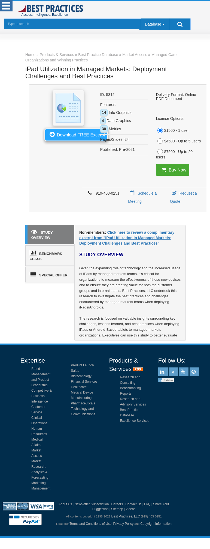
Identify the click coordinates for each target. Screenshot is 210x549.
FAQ (147, 504)
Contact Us (133, 504)
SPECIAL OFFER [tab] (49, 274)
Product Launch (82, 365)
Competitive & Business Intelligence (41, 396)
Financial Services (84, 381)
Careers (117, 504)
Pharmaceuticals (83, 403)
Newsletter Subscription (91, 504)
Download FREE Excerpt (76, 134)
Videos (130, 509)
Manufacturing (81, 398)
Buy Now (172, 170)
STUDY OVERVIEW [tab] (42, 234)
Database (153, 24)
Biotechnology (81, 376)
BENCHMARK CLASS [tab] (46, 255)
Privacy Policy (123, 524)
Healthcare (79, 387)
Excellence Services (134, 421)
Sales (75, 371)
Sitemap (117, 509)
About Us (65, 504)
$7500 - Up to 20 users (174, 154)
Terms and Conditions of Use (90, 524)
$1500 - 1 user (172, 130)
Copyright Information (156, 524)
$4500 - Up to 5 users (178, 141)
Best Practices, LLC (125, 516)
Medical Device (82, 392)
